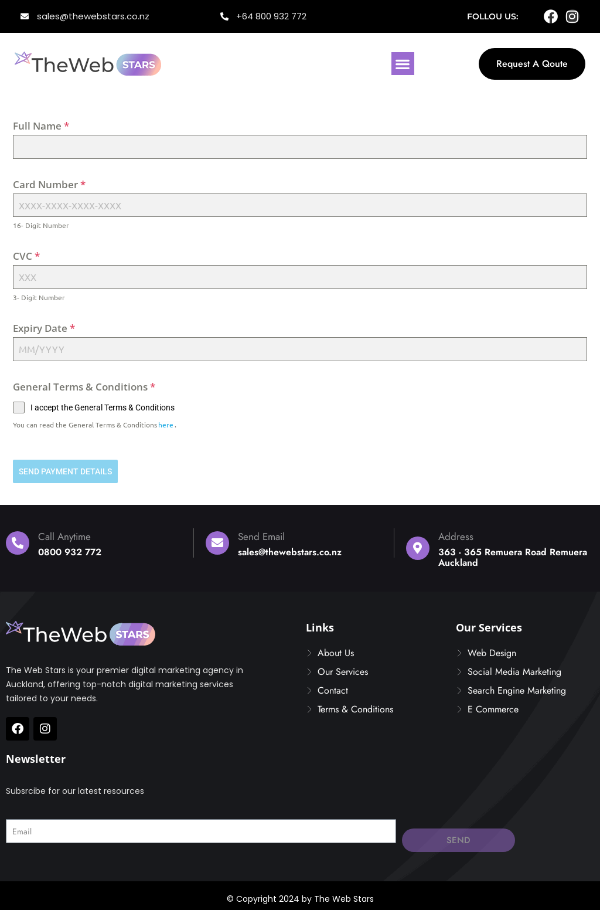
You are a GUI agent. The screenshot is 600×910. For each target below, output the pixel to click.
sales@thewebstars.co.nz (290, 548)
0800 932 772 (69, 548)
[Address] (417, 544)
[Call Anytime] (17, 539)
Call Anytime (64, 532)
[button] (402, 63)
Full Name (41, 126)
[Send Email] (217, 539)
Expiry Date (44, 328)
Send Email (261, 532)
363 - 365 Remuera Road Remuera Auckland (512, 553)
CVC (26, 256)
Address (455, 532)
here (165, 424)
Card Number (49, 184)
